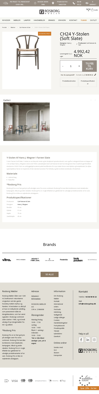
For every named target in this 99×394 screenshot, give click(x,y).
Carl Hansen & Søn (24, 27)
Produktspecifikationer (88, 82)
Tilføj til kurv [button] (89, 66)
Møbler (16, 20)
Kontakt (73, 20)
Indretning (57, 312)
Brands (51, 20)
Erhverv (62, 20)
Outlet (93, 20)
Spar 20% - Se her (88, 388)
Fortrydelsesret (59, 326)
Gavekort (57, 336)
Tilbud (84, 20)
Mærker (13, 27)
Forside (4, 27)
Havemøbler (39, 20)
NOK (88, 9)
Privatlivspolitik (59, 328)
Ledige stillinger (59, 317)
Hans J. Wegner (23, 204)
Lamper (27, 20)
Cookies (57, 320)
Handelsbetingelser (60, 323)
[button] (91, 100)
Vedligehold (58, 315)
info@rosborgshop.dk (87, 304)
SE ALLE (50, 274)
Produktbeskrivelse (69, 81)
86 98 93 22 (89, 75)
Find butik (57, 309)
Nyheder (6, 20)
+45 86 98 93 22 (91, 297)
